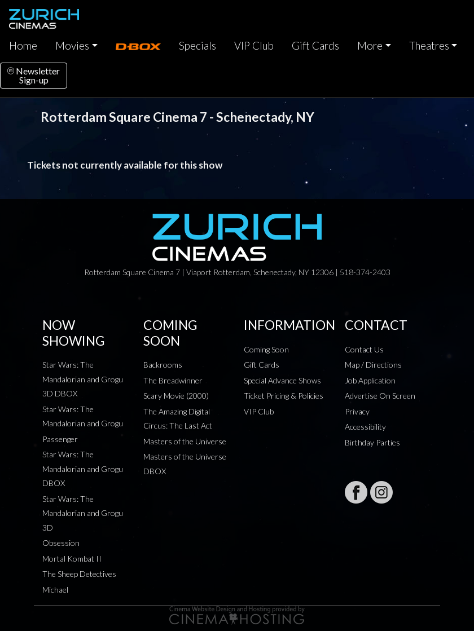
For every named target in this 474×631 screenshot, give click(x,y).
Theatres (429, 45)
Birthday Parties (372, 442)
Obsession (61, 543)
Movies (72, 45)
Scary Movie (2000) (176, 395)
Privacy (357, 411)
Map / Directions (373, 364)
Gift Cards (315, 45)
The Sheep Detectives (79, 574)
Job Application (370, 380)
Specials (197, 45)
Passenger (60, 439)
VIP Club (254, 45)
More (370, 45)
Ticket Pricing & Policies (283, 395)
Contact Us (364, 349)
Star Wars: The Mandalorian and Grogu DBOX (82, 468)
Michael (55, 589)
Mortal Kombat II (72, 558)
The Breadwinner (173, 380)
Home (23, 45)
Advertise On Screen (380, 395)
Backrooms (162, 364)
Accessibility (365, 426)
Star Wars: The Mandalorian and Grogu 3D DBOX (82, 379)
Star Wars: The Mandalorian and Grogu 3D (82, 513)
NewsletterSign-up (33, 75)
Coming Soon (266, 349)
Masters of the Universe (184, 441)
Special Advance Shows (282, 380)
